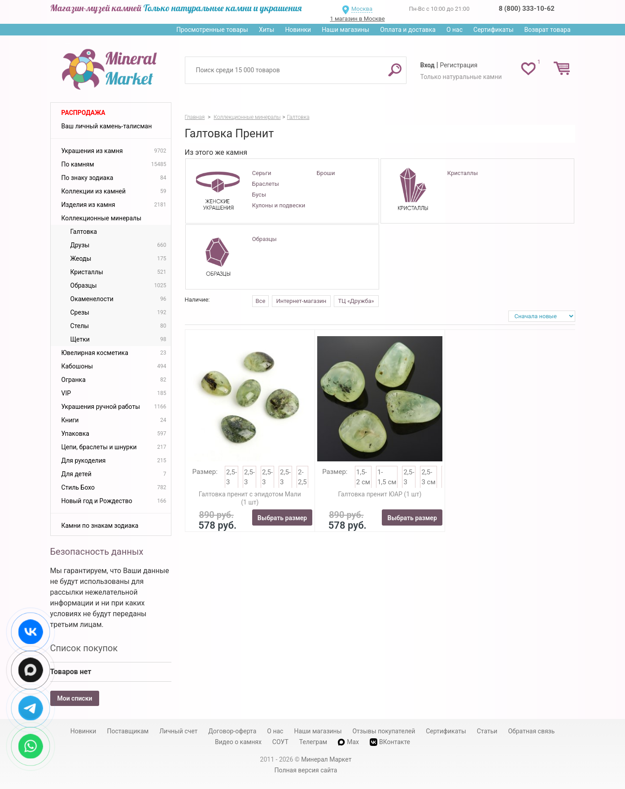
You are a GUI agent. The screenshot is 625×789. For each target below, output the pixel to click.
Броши (326, 173)
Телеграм (313, 741)
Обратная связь (531, 731)
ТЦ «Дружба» (356, 301)
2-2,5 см (302, 482)
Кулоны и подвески (278, 205)
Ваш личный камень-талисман (106, 126)
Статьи (487, 731)
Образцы (264, 239)
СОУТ (280, 741)
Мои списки (74, 698)
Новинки (298, 29)
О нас (454, 29)
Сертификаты (493, 29)
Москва (361, 8)
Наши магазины (345, 29)
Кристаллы (462, 173)
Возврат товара (547, 29)
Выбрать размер (282, 518)
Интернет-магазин (301, 301)
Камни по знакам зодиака (100, 525)
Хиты (266, 29)
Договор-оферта (232, 731)
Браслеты (265, 183)
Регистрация (458, 65)
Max (348, 741)
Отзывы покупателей (383, 731)
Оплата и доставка (408, 29)
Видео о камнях (238, 741)
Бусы (259, 194)
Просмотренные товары (212, 29)
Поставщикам (128, 731)
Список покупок (84, 648)
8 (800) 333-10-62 (527, 8)
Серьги (261, 173)
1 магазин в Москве (357, 18)
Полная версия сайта (306, 770)
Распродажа (83, 112)
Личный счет (178, 731)
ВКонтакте (390, 742)
